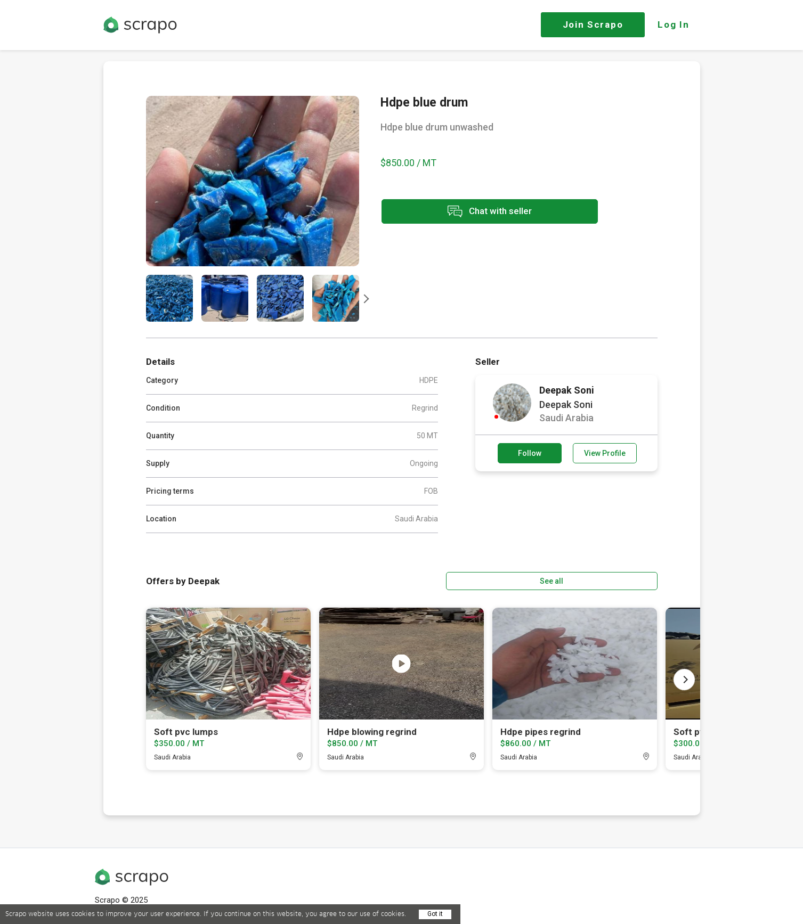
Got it (435, 914)
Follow (529, 453)
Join (593, 24)
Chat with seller (475, 212)
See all (626, 580)
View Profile (605, 453)
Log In (673, 24)
